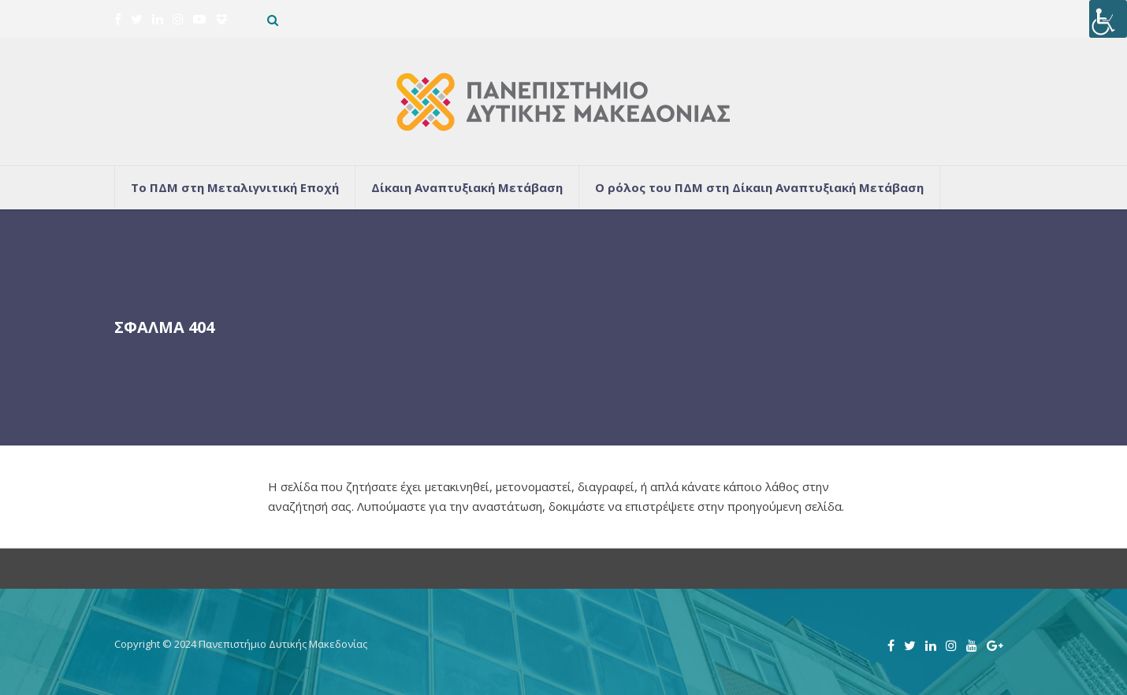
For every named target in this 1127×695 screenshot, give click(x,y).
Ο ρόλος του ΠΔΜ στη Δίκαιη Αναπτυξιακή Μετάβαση (759, 187)
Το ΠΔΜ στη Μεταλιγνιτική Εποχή (235, 187)
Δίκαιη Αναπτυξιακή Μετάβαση (467, 187)
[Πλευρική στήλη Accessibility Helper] (1108, 19)
